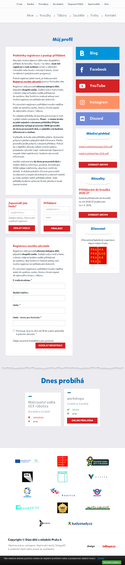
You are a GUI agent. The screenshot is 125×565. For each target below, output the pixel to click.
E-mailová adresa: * (22, 280)
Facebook (98, 69)
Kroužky (45, 15)
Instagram (99, 102)
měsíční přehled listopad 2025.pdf (95, 146)
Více (106, 4)
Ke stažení (58, 4)
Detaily (101, 558)
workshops (75, 398)
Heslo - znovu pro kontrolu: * (27, 317)
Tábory (62, 15)
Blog (94, 53)
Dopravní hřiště (75, 4)
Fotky (94, 15)
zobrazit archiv (98, 165)
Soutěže (78, 15)
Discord (96, 119)
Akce (30, 15)
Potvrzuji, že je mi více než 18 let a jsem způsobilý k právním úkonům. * (38, 332)
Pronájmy (43, 4)
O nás (19, 4)
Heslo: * (17, 305)
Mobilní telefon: (20, 292)
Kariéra (30, 4)
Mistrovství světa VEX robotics (41, 404)
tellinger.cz (109, 546)
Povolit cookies (112, 562)
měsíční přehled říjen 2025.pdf (94, 153)
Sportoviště (94, 4)
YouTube (97, 86)
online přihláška (82, 420)
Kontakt (110, 15)
